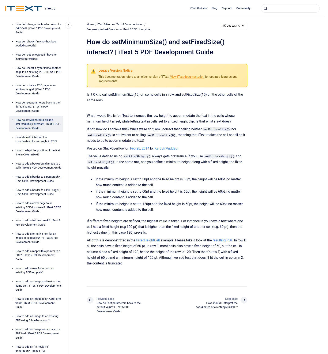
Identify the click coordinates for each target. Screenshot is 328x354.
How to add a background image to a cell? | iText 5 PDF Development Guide (38, 165)
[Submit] (265, 8)
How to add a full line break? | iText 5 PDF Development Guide (37, 222)
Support (227, 8)
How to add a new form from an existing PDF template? (34, 270)
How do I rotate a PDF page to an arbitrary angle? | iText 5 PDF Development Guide (35, 89)
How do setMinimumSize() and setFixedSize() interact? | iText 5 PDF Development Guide (37, 124)
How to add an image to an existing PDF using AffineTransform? (36, 318)
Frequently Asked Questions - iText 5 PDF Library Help (119, 29)
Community (243, 8)
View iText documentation (187, 76)
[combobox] (290, 8)
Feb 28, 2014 (140, 148)
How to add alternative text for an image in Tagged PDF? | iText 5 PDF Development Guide (37, 238)
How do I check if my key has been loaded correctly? (36, 43)
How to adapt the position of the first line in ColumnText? (37, 152)
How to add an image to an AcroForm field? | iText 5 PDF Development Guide (38, 303)
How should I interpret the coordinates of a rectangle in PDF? (36, 139)
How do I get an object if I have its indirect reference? (36, 56)
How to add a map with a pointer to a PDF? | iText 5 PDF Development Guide (37, 255)
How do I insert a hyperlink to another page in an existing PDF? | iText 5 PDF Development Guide (38, 72)
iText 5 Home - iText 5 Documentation (120, 24)
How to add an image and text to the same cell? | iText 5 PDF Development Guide (38, 285)
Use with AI (233, 25)
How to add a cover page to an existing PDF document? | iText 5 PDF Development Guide (38, 207)
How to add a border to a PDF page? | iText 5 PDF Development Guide (38, 192)
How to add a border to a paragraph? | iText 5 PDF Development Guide (38, 178)
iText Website (198, 8)
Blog (214, 8)
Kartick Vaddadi (166, 148)
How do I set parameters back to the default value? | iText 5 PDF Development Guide (37, 106)
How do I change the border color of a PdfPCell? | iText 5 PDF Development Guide (38, 28)
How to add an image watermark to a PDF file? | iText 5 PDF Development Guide (37, 333)
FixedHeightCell (148, 240)
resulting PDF (222, 240)
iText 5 (50, 8)
